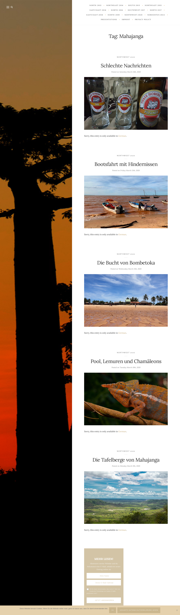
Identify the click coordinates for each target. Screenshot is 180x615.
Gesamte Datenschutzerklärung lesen (139, 610)
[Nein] (177, 610)
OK (112, 610)
